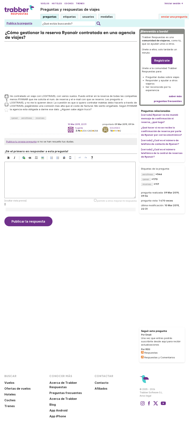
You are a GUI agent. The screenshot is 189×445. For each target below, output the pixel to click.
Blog (52, 404)
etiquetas (69, 16)
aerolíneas (27, 118)
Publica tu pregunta (19, 23)
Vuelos (45, 3)
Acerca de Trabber (63, 399)
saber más (175, 96)
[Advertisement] (70, 67)
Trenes (80, 3)
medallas (107, 16)
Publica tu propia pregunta (21, 141)
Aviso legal (145, 395)
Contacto (101, 383)
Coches (68, 3)
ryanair (14, 118)
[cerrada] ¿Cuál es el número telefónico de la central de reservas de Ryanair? (161, 153)
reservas (40, 118)
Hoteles (57, 3)
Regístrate (162, 60)
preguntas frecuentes (168, 101)
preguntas (49, 16)
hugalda (79, 128)
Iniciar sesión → (174, 3)
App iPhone (57, 416)
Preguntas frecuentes (65, 393)
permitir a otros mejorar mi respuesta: (117, 200)
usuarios (88, 16)
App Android (58, 410)
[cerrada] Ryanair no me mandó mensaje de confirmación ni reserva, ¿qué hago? (159, 118)
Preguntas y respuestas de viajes (70, 9)
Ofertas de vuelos (17, 388)
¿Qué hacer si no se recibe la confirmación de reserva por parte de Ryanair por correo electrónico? (161, 131)
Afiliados (101, 388)
